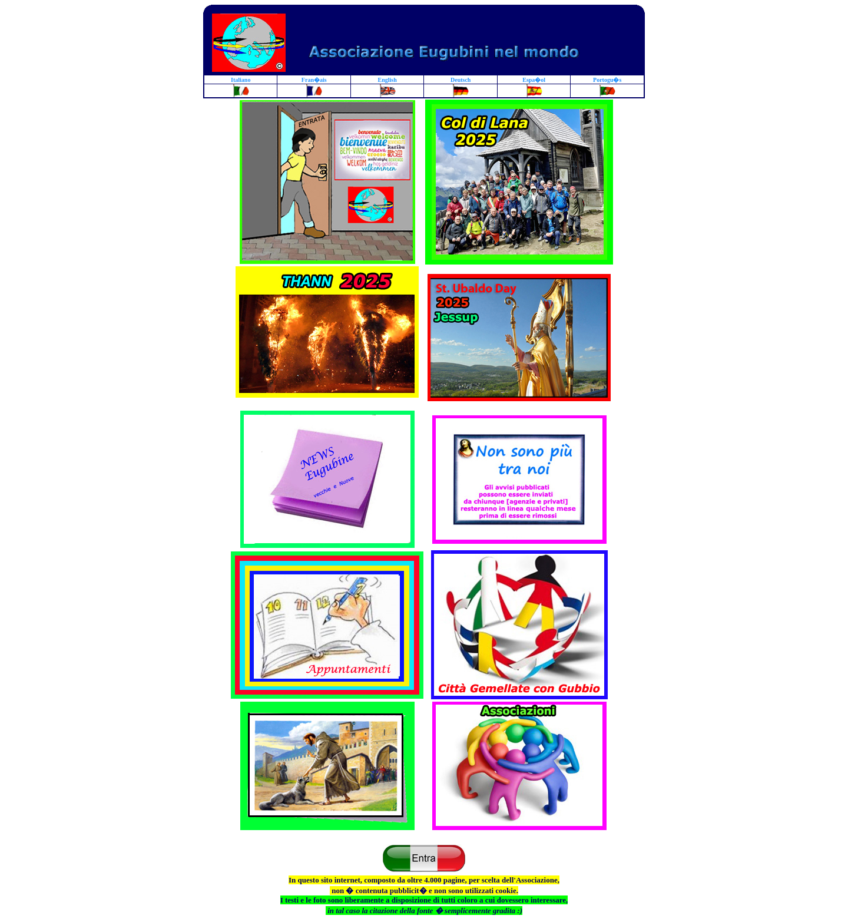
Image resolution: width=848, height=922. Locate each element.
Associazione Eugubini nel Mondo (327, 398)
